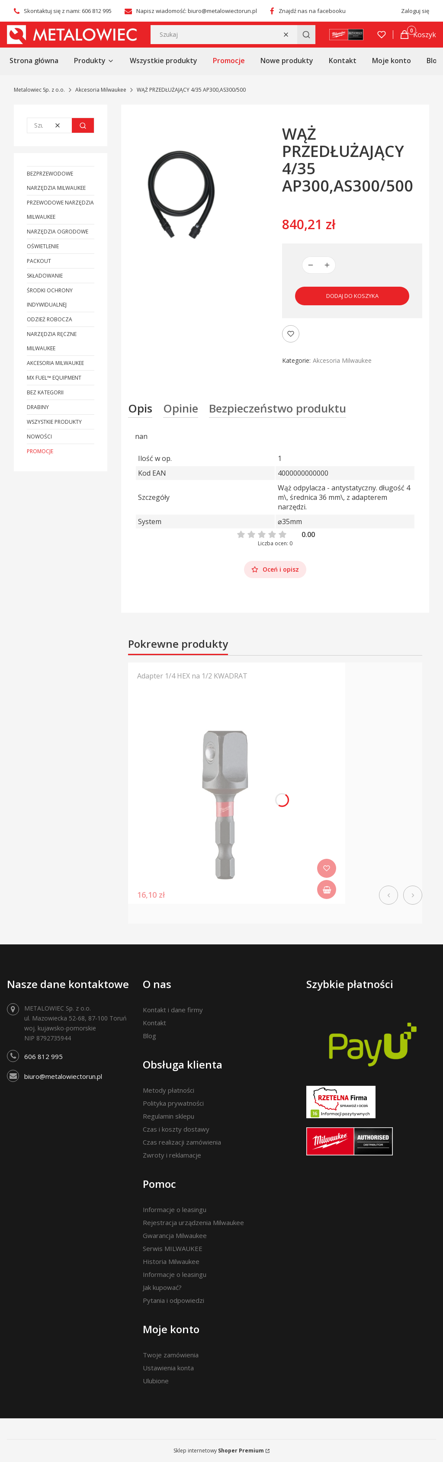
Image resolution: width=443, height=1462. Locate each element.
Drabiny (38, 407)
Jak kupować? (162, 1287)
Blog (149, 1035)
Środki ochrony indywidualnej (50, 297)
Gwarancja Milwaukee (175, 1235)
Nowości (39, 436)
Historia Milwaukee (171, 1261)
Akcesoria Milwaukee (100, 89)
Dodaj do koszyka (352, 296)
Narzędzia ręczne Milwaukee (52, 341)
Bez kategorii (45, 392)
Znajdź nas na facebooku (312, 11)
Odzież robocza (49, 319)
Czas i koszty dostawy (176, 1129)
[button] (306, 34)
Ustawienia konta (168, 1367)
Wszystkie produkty (54, 421)
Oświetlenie (43, 246)
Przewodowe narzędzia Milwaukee (60, 210)
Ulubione (156, 1380)
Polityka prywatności (173, 1103)
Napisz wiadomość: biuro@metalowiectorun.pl (196, 11)
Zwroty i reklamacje (172, 1155)
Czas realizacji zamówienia (182, 1142)
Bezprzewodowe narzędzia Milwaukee (56, 181)
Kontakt (154, 1022)
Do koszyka (326, 889)
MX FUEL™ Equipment (54, 377)
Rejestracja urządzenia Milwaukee (193, 1222)
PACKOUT (39, 261)
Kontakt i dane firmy (173, 1009)
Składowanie (45, 275)
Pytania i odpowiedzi (173, 1300)
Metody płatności (168, 1090)
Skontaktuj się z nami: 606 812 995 (68, 11)
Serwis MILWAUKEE (172, 1248)
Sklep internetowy (218, 1450)
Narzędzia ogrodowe (57, 231)
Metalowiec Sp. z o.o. (39, 89)
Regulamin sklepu (168, 1116)
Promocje (40, 451)
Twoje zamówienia (171, 1354)
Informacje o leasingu (174, 1209)
